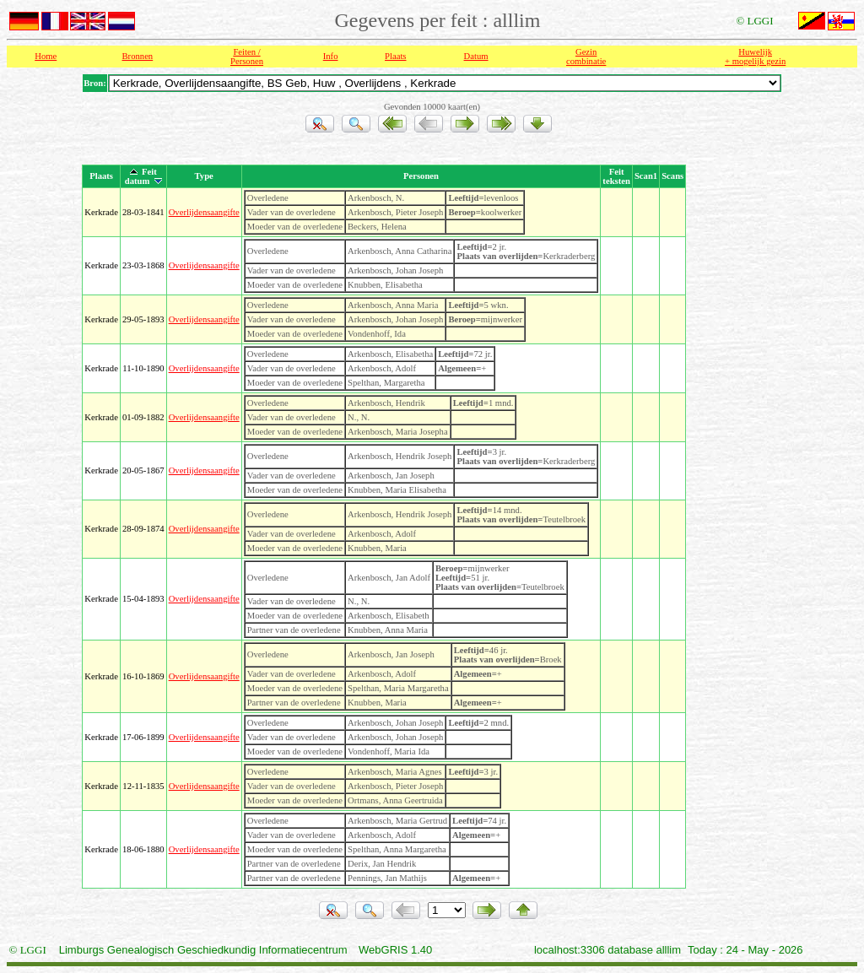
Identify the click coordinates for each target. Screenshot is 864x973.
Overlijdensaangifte (204, 212)
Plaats (395, 56)
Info (330, 56)
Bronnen (138, 56)
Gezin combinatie (586, 56)
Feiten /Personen (246, 56)
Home (46, 56)
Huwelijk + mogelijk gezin (755, 56)
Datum (476, 56)
